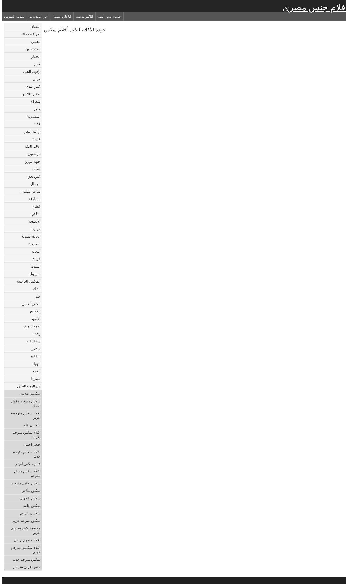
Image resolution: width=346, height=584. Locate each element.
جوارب (33, 229)
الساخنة (32, 199)
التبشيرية (31, 116)
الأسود (33, 318)
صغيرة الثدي (29, 94)
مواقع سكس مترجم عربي (23, 530)
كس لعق (32, 176)
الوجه (34, 371)
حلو (35, 296)
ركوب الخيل (29, 71)
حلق (35, 109)
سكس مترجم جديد (24, 559)
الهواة (34, 363)
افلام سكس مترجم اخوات (24, 434)
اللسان (33, 26)
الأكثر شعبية (82, 17)
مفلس (33, 41)
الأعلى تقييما (60, 17)
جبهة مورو (30, 161)
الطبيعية (32, 244)
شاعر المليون (28, 191)
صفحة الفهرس (12, 17)
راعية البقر (30, 131)
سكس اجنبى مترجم (23, 483)
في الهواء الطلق (26, 386)
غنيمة (34, 139)
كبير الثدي (31, 86)
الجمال (33, 184)
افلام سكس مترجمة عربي (23, 415)
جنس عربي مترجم (24, 567)
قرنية (34, 259)
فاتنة (35, 124)
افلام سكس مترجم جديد (24, 454)
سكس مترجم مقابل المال (23, 403)
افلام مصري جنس (25, 540)
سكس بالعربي (28, 498)
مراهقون (32, 154)
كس (35, 64)
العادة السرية (28, 236)
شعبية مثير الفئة (107, 17)
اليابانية (33, 356)
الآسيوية (32, 221)
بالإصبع (33, 311)
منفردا (33, 378)
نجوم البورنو (29, 326)
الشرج (33, 266)
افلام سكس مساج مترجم (25, 473)
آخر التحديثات (37, 17)
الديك (34, 288)
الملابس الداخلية (26, 281)
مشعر (34, 348)
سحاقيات (31, 341)
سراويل (32, 274)
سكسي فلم (29, 425)
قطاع (34, 206)
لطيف (34, 169)
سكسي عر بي (28, 513)
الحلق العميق (29, 303)
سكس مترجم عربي (24, 520)
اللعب (34, 251)
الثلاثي (33, 214)
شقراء (33, 101)
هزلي (34, 79)
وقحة (34, 333)
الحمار (33, 56)
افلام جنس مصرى (313, 7)
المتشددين (30, 49)
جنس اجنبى (30, 444)
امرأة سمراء (29, 34)
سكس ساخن (28, 490)
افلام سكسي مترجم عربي (23, 549)
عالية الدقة (30, 146)
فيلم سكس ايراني (25, 463)
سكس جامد (29, 505)
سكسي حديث (28, 393)
